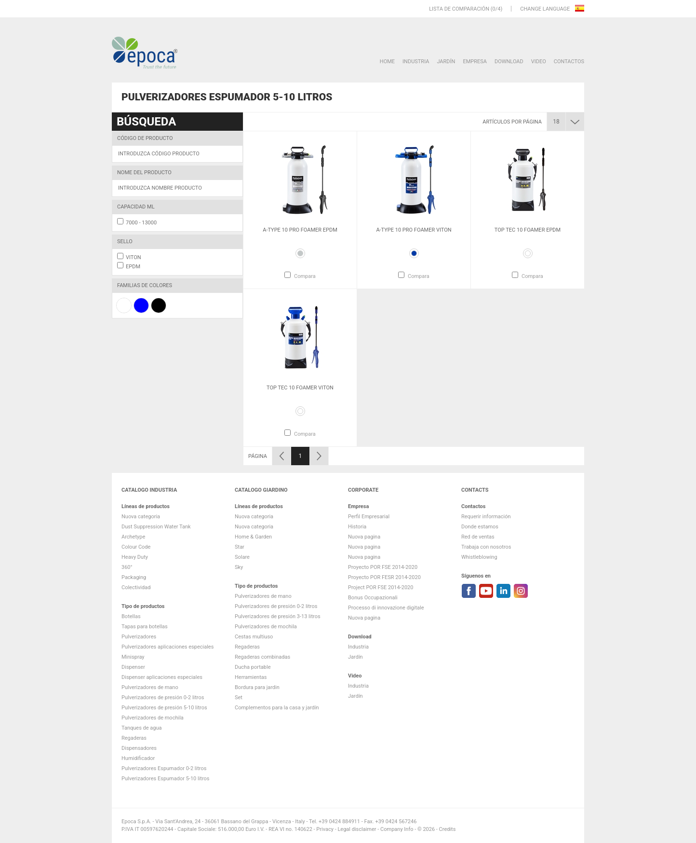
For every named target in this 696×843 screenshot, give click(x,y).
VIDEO (538, 61)
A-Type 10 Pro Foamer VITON (413, 230)
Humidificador (138, 758)
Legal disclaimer (356, 829)
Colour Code (135, 547)
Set (238, 697)
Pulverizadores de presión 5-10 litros (164, 708)
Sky (239, 567)
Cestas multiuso (254, 637)
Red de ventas (478, 537)
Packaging (133, 577)
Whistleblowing (479, 557)
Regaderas (134, 738)
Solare (242, 557)
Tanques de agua (141, 728)
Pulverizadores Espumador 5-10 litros (165, 778)
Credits (447, 829)
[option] (300, 210)
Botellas (131, 616)
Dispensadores (139, 748)
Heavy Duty (134, 557)
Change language (545, 9)
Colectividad (135, 587)
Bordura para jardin (257, 687)
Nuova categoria (140, 516)
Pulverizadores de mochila (152, 718)
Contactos (569, 61)
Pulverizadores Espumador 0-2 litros (163, 768)
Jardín (446, 61)
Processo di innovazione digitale (386, 608)
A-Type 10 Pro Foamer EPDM (300, 230)
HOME (387, 61)
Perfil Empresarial (368, 516)
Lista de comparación (459, 9)
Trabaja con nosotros (486, 547)
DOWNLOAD (509, 61)
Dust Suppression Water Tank (156, 527)
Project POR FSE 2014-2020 (381, 587)
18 (556, 121)
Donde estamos (479, 527)
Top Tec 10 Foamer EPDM (528, 230)
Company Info (396, 829)
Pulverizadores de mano (149, 687)
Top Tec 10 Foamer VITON (300, 388)
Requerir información (486, 516)
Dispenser (133, 667)
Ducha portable (253, 667)
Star (239, 547)
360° (127, 567)
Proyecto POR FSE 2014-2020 (382, 567)
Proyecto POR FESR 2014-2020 (384, 577)
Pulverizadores (138, 637)
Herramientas (251, 677)
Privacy (325, 829)
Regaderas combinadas (262, 657)
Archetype (133, 537)
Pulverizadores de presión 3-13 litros (278, 616)
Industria (415, 61)
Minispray (133, 657)
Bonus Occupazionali (373, 597)
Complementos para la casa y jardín (277, 708)
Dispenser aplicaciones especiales (161, 677)
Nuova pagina (364, 537)
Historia (357, 527)
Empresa (475, 61)
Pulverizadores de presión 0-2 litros (162, 697)
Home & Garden (253, 537)
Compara (305, 276)
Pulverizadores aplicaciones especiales (167, 647)
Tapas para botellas (144, 626)
